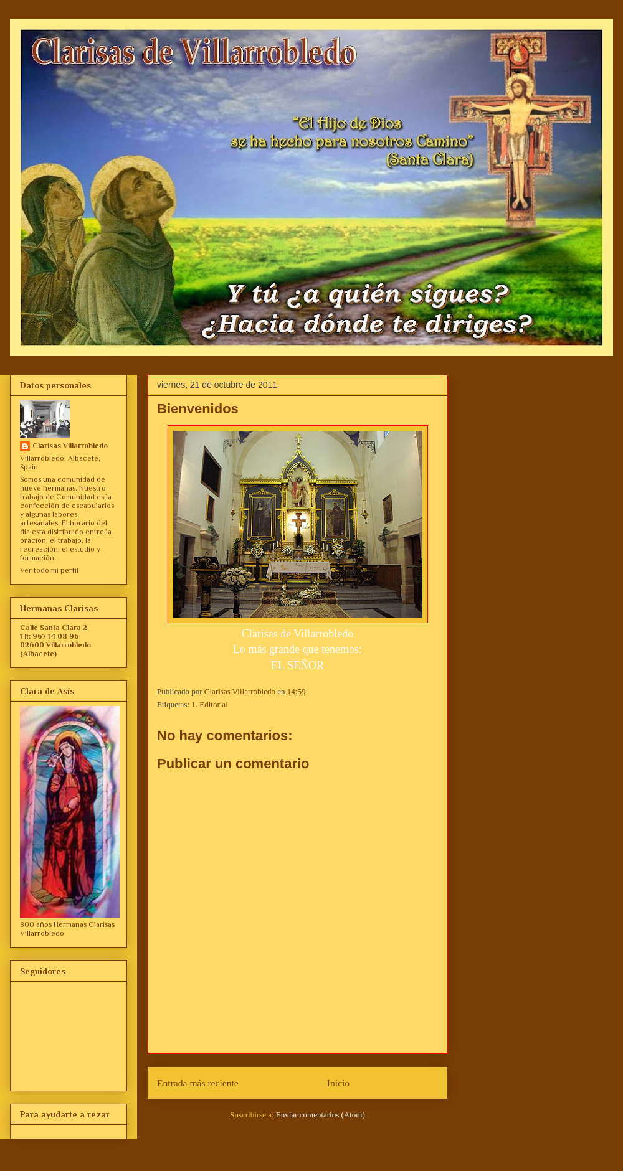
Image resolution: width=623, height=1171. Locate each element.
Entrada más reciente (198, 1083)
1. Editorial (209, 704)
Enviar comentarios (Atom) (320, 1114)
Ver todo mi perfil (49, 570)
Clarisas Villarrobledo (70, 445)
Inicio (338, 1083)
